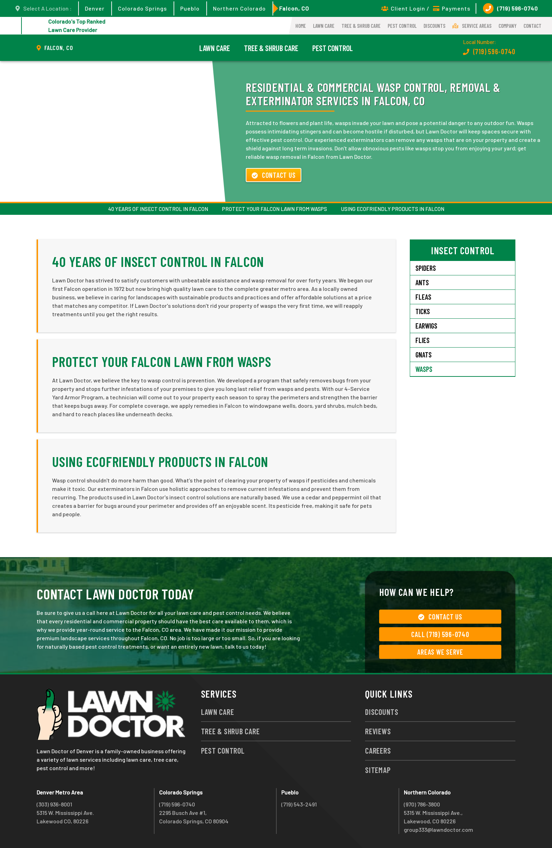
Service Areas (471, 26)
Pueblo (190, 8)
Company (507, 26)
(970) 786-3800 (422, 804)
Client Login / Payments (425, 8)
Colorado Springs (142, 8)
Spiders (425, 268)
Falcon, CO (294, 8)
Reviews (378, 731)
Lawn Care (323, 26)
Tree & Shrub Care (361, 26)
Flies (422, 340)
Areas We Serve (440, 652)
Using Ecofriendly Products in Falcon (392, 209)
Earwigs (426, 326)
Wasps (423, 369)
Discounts (434, 26)
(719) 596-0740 (510, 8)
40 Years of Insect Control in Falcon (158, 209)
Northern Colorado (239, 8)
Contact (532, 26)
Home (300, 26)
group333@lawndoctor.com (438, 829)
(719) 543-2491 (299, 804)
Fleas (423, 297)
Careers (378, 750)
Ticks (422, 311)
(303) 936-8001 (54, 804)
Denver (95, 8)
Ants (422, 282)
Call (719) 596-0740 (440, 634)
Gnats (423, 354)
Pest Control (402, 26)
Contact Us (273, 175)
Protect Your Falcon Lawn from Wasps (274, 209)
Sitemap (377, 769)
